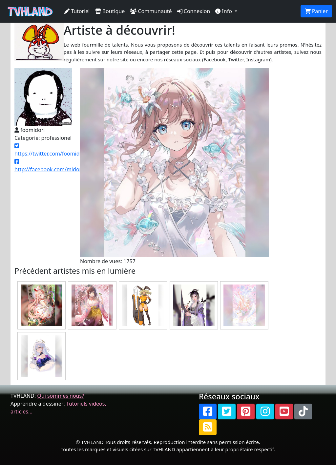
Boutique (110, 11)
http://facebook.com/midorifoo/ (53, 166)
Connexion (193, 11)
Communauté (151, 11)
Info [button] (224, 11)
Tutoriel (77, 11)
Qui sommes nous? (60, 395)
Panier (316, 11)
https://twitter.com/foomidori (50, 150)
